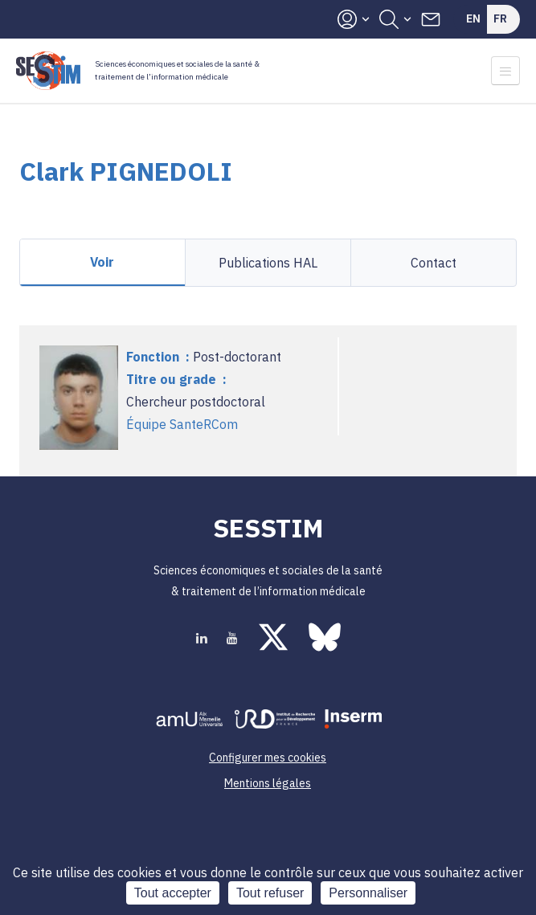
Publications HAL (268, 263)
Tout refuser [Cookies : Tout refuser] (270, 893)
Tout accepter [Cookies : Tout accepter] (172, 893)
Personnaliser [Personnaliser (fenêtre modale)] (368, 893)
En (473, 18)
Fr (500, 18)
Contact (433, 263)
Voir (102, 262)
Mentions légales (267, 783)
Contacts (430, 19)
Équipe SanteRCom (182, 424)
